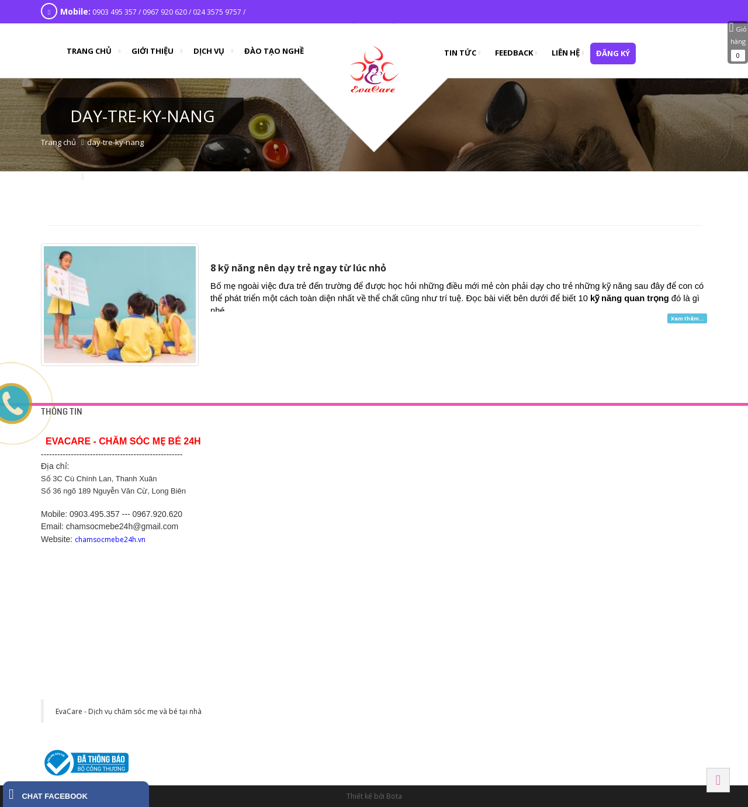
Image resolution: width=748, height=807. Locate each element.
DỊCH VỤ (428, 431)
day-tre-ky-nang (115, 142)
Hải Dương (288, 540)
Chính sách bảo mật (298, 468)
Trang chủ (58, 142)
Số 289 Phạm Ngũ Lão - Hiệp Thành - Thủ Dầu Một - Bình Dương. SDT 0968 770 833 (474, 578)
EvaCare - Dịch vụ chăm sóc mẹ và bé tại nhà (129, 711)
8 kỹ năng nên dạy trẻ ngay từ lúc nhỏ (298, 267)
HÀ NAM (281, 675)
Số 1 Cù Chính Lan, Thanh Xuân (611, 468)
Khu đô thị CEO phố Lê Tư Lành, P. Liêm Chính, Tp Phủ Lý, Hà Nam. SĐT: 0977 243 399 (327, 712)
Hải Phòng (580, 608)
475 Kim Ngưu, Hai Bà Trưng (605, 510)
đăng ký (613, 53)
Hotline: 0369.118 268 (301, 592)
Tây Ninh (431, 675)
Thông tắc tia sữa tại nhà (452, 468)
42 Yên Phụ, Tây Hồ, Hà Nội (604, 454)
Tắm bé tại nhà (437, 454)
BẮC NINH (577, 540)
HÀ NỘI (573, 431)
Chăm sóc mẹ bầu (442, 482)
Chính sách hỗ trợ (295, 496)
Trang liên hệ (287, 454)
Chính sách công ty (297, 482)
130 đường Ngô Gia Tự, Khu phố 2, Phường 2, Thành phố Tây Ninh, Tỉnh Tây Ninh (471, 712)
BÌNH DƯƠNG (438, 540)
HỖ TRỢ (281, 431)
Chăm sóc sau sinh (443, 496)
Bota (394, 796)
